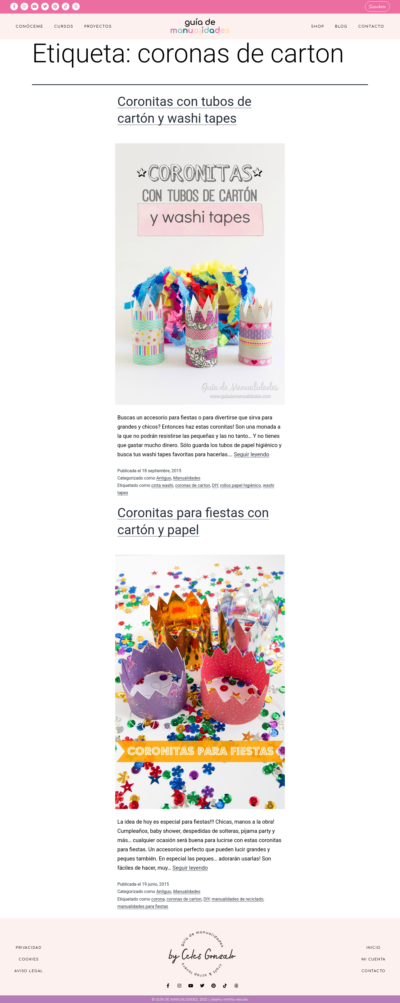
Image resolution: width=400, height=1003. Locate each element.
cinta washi (162, 484)
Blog (341, 26)
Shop (317, 26)
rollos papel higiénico (240, 484)
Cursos (63, 26)
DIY (215, 484)
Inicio (370, 946)
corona (157, 898)
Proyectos (98, 26)
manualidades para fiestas (142, 905)
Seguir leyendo (251, 453)
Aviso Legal (32, 971)
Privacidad (32, 946)
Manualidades (186, 477)
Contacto (371, 26)
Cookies (32, 959)
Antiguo (163, 477)
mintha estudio (235, 999)
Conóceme (29, 26)
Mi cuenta (370, 959)
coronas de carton (192, 484)
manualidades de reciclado (237, 898)
